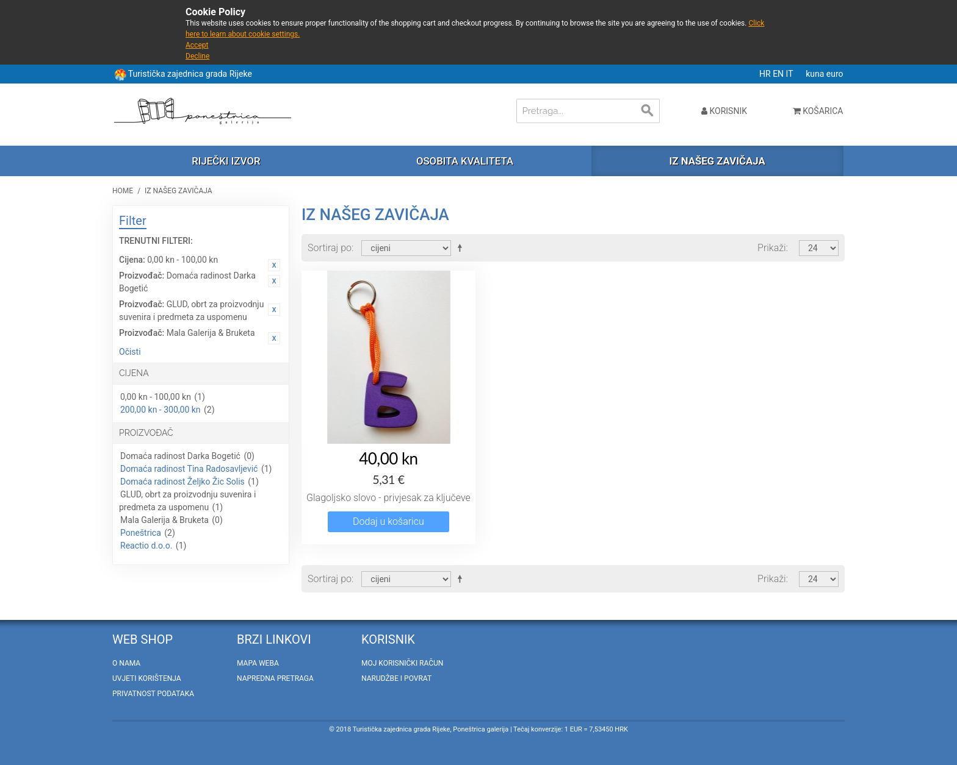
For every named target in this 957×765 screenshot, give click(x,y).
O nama (126, 663)
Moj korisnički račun (402, 663)
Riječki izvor (226, 161)
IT (790, 74)
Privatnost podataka (153, 693)
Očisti (130, 352)
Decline (197, 56)
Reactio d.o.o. (146, 545)
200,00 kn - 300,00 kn (160, 410)
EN (779, 74)
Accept (197, 45)
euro (834, 74)
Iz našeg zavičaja (717, 161)
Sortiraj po (330, 248)
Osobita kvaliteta (464, 161)
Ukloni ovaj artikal (274, 265)
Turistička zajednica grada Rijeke (190, 74)
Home (122, 191)
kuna (816, 74)
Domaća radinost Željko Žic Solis (182, 481)
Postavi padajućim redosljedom (462, 247)
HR (766, 74)
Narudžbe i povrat (396, 678)
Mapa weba (258, 663)
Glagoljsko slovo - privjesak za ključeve (388, 497)
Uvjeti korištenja (146, 678)
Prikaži (771, 248)
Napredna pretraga (275, 678)
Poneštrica (140, 533)
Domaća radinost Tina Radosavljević (189, 469)
